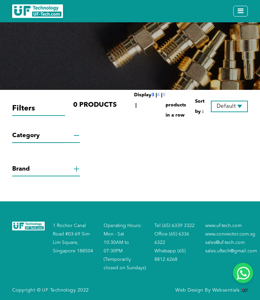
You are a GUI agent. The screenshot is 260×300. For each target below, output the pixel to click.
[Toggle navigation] (240, 11)
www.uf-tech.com (223, 225)
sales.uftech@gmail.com (231, 251)
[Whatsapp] (243, 273)
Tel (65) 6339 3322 (174, 225)
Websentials (230, 290)
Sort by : (199, 106)
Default (226, 106)
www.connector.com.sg (230, 234)
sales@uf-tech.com (225, 242)
